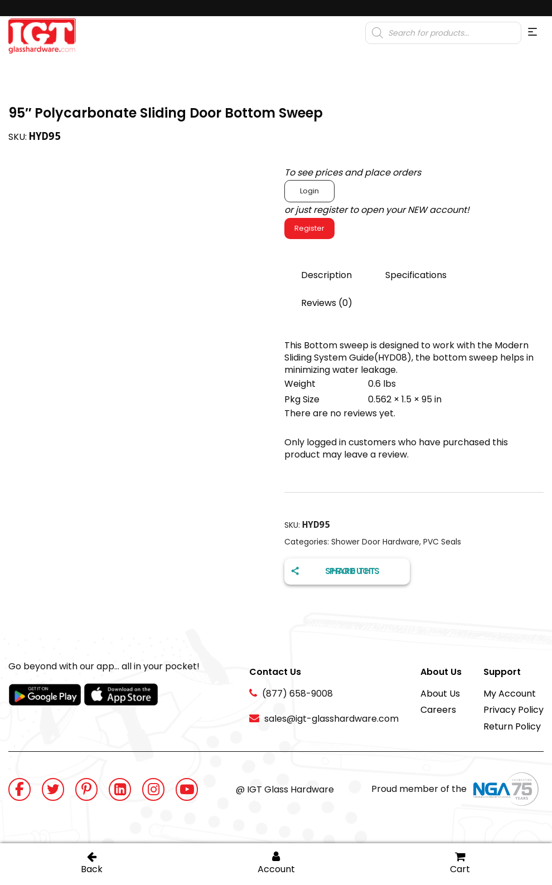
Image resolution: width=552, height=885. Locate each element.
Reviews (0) (326, 302)
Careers (438, 709)
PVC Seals (442, 541)
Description (326, 275)
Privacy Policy (513, 709)
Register (309, 228)
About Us (440, 693)
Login (309, 191)
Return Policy (512, 726)
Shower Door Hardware (375, 541)
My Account (509, 693)
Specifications (416, 275)
